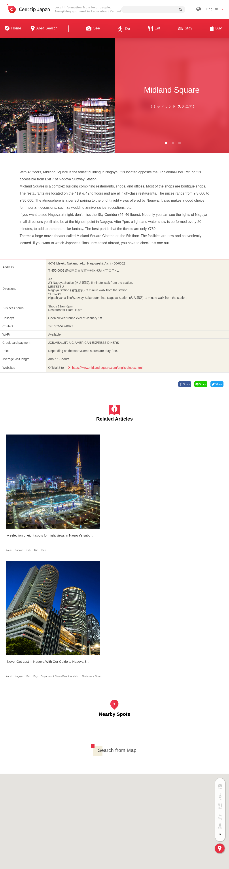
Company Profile (64, 804)
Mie (38, 503)
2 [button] (173, 143)
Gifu (30, 503)
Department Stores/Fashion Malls (81, 506)
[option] (57, 95)
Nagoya (20, 503)
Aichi (10, 503)
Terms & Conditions (134, 804)
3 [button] (179, 143)
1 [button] (166, 143)
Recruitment (98, 804)
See (45, 503)
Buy (92, 503)
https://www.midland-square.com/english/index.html (107, 367)
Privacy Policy (171, 804)
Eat (85, 503)
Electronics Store (72, 510)
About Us (33, 804)
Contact (200, 804)
